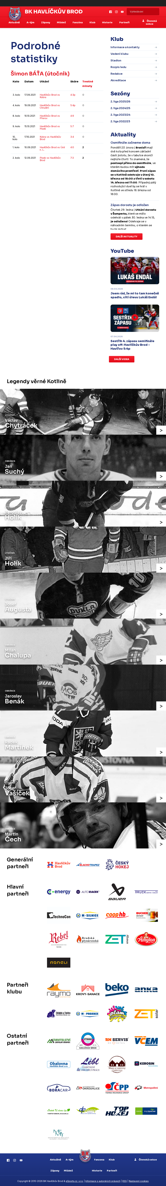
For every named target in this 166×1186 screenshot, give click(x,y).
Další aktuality (126, 236)
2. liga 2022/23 (120, 121)
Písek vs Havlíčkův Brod (50, 159)
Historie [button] (107, 22)
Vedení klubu (119, 54)
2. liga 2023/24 (120, 114)
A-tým (69, 1159)
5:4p (72, 105)
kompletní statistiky (83, 170)
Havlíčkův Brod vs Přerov (50, 117)
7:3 (72, 157)
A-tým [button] (31, 22)
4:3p (72, 94)
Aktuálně (55, 1159)
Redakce (117, 73)
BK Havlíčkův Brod (54, 11)
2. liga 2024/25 (120, 108)
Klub (112, 1159)
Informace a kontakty (125, 47)
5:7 (72, 126)
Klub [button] (92, 22)
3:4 (72, 136)
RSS (124, 1180)
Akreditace (118, 80)
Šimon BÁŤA (27, 73)
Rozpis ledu (118, 67)
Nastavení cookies (139, 1180)
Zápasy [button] (46, 22)
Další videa (121, 359)
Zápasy (54, 1170)
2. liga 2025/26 (120, 101)
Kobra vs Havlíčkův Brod (50, 138)
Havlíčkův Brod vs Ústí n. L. (52, 148)
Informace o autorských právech (102, 1180)
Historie (97, 1170)
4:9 (72, 115)
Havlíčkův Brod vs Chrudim (50, 106)
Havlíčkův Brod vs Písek (50, 127)
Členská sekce (149, 22)
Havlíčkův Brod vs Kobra (50, 96)
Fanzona (99, 1159)
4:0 (72, 147)
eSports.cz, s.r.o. (74, 1180)
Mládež (68, 1170)
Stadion (116, 60)
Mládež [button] (61, 22)
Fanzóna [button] (78, 22)
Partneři (124, 22)
